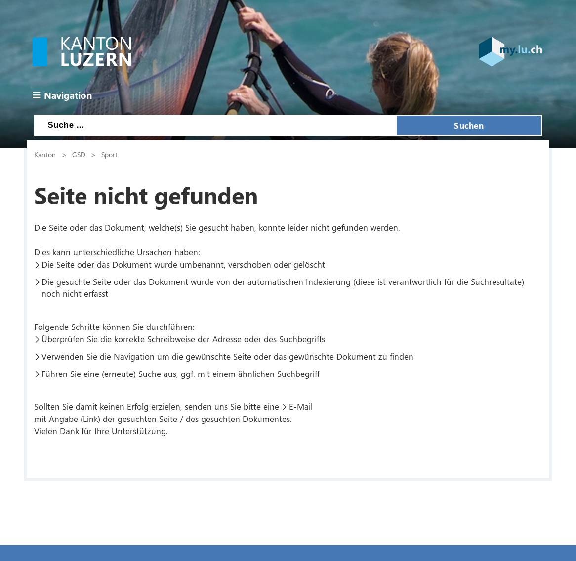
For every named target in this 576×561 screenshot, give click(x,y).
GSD (78, 154)
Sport (109, 154)
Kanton (45, 154)
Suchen (469, 125)
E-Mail (301, 406)
